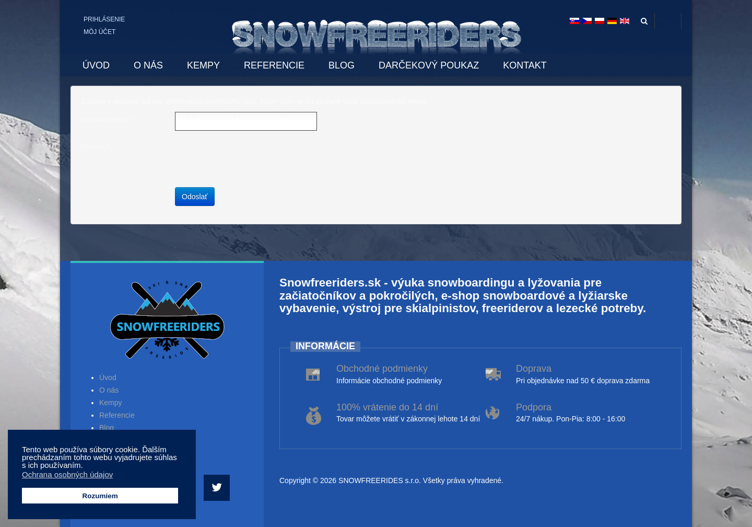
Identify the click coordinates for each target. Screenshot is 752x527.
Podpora (533, 407)
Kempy (110, 402)
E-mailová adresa (107, 119)
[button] (86, 466)
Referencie (117, 415)
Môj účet (99, 32)
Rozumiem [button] (100, 496)
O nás (109, 390)
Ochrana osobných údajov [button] (67, 474)
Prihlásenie (104, 19)
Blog (106, 427)
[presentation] (254, 159)
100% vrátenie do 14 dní (387, 407)
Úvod (107, 377)
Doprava (533, 368)
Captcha (95, 146)
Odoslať (195, 196)
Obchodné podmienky (382, 368)
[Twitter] (218, 488)
